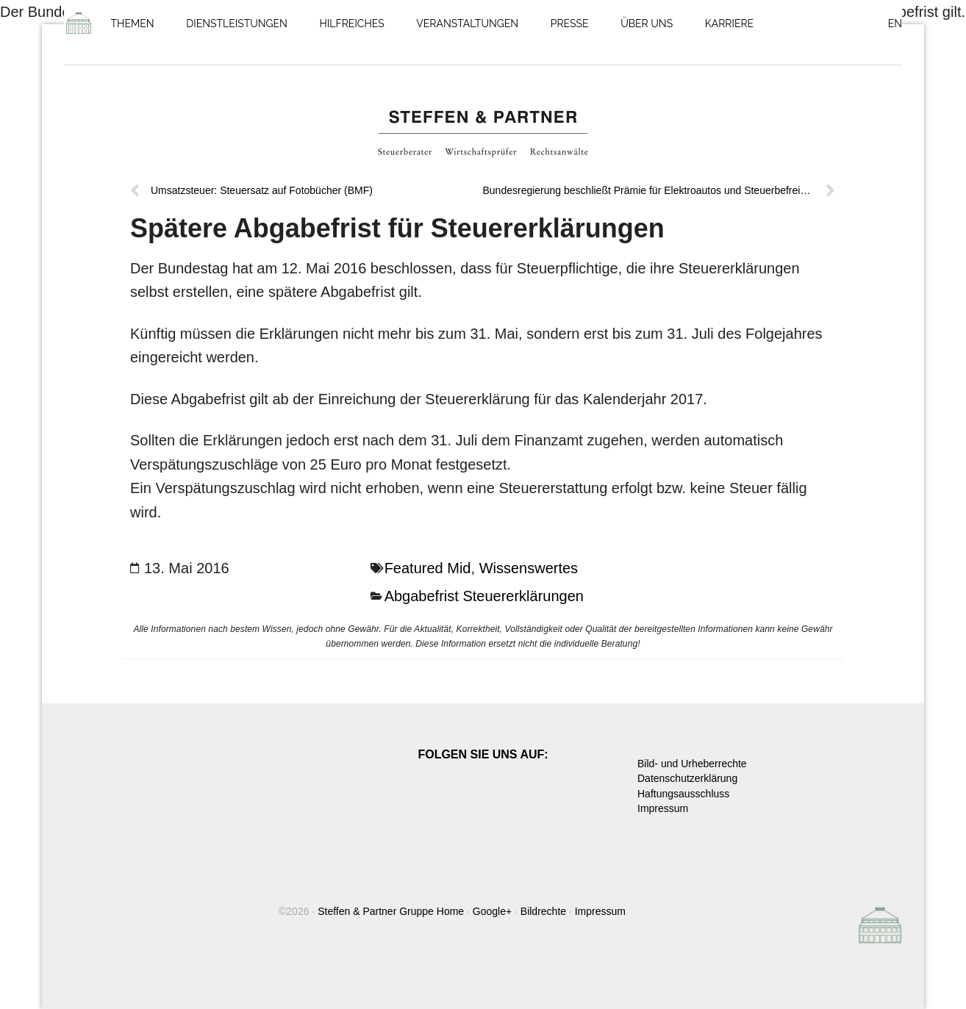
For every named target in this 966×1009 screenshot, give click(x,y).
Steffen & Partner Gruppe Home (391, 911)
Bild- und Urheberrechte (692, 763)
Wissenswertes (528, 568)
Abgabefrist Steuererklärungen (484, 596)
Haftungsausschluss (683, 794)
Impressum (662, 808)
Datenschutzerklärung (687, 778)
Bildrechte (543, 911)
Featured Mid (427, 568)
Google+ (492, 911)
